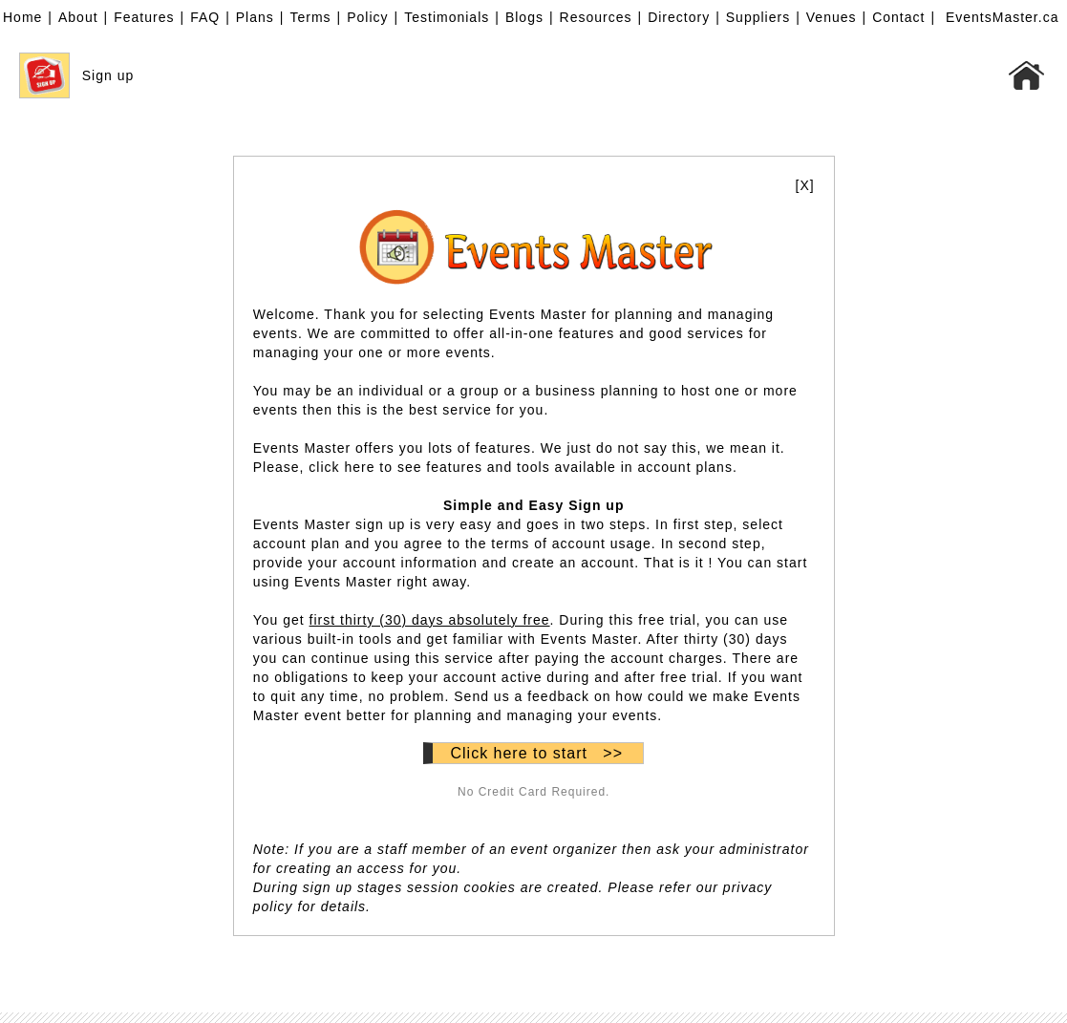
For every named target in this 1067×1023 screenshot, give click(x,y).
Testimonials (446, 17)
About (78, 17)
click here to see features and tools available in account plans (521, 467)
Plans (255, 17)
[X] (805, 185)
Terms (310, 17)
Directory (679, 17)
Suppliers (758, 17)
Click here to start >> (536, 753)
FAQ (205, 17)
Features (144, 17)
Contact (898, 17)
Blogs (524, 17)
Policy (367, 17)
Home (22, 17)
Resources (596, 17)
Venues (831, 17)
